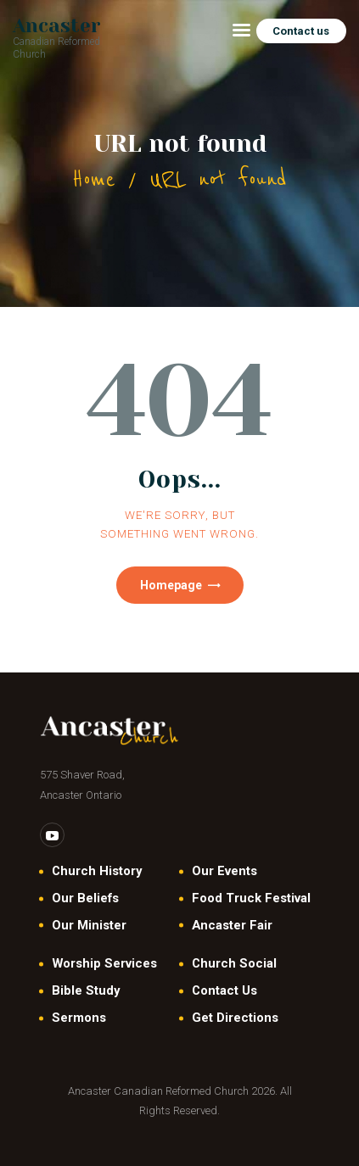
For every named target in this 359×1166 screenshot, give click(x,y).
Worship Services (104, 963)
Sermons (79, 1017)
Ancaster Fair (232, 925)
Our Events (224, 871)
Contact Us (224, 990)
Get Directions (235, 1017)
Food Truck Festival (251, 898)
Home (93, 179)
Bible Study (86, 990)
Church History (97, 871)
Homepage (171, 585)
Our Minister (89, 925)
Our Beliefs (85, 898)
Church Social (234, 963)
